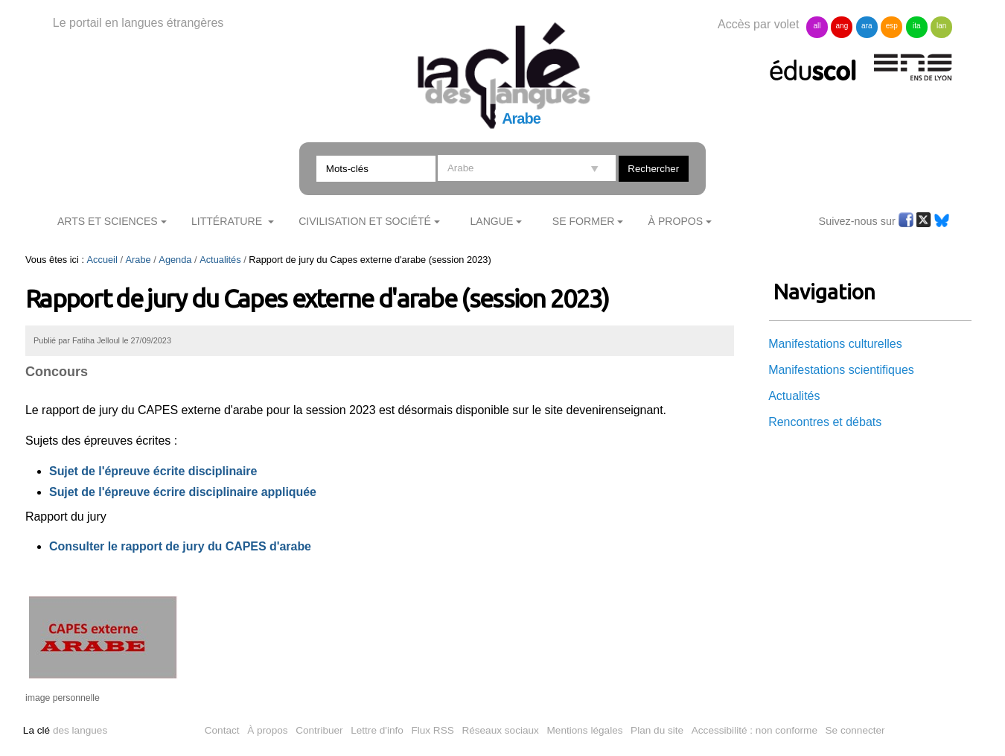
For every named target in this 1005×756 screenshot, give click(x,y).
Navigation (824, 291)
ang (842, 26)
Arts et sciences (107, 221)
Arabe (138, 259)
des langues (65, 730)
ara (866, 26)
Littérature (228, 221)
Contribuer (319, 730)
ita (917, 26)
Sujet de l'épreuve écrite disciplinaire (153, 471)
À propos (267, 730)
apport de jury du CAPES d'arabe (217, 546)
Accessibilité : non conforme (754, 730)
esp (892, 26)
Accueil (102, 259)
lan (941, 26)
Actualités (220, 259)
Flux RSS (432, 730)
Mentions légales (585, 730)
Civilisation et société (365, 221)
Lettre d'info (377, 730)
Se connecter (855, 730)
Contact (222, 730)
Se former (583, 221)
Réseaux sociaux (500, 730)
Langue (491, 221)
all (816, 26)
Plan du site (657, 730)
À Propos (676, 221)
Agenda (175, 259)
